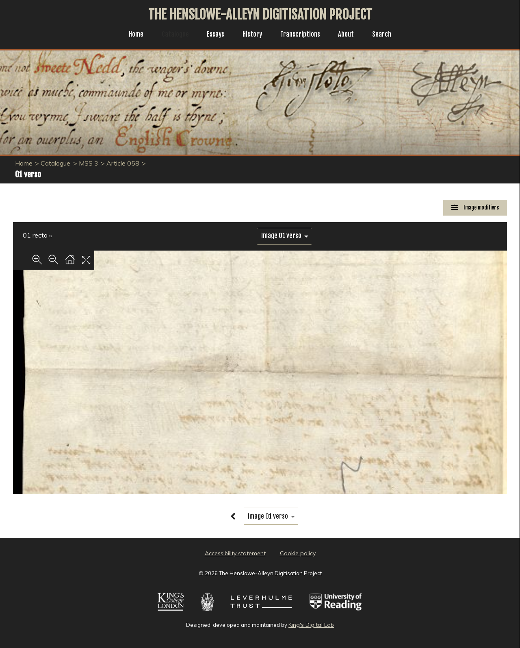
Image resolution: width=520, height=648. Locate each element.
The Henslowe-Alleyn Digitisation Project (260, 15)
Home (129, 35)
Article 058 (122, 163)
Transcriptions (303, 35)
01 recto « (37, 235)
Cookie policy (298, 553)
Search (388, 35)
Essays (213, 35)
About (351, 35)
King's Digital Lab (311, 624)
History (252, 35)
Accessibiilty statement (235, 553)
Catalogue (171, 35)
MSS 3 (88, 163)
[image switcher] (284, 236)
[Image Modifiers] (475, 208)
